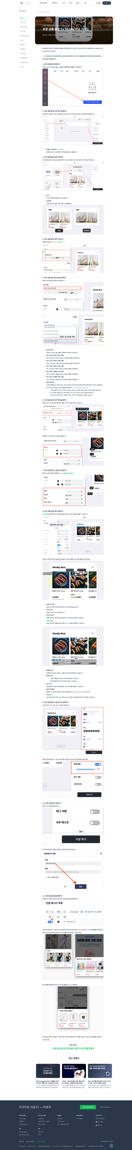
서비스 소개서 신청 (104, 1107)
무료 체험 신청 (107, 3)
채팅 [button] (70, 3)
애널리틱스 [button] (55, 3)
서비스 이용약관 (30, 1141)
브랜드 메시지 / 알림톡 (44, 1121)
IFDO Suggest (23, 1132)
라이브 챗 (40, 1132)
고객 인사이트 (60, 1121)
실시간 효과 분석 (23, 1124)
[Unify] (25, 3)
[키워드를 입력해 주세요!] (74, 12)
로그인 (98, 3)
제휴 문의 (21, 1141)
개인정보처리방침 (40, 1141)
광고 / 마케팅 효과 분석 (63, 1124)
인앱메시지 (21, 1121)
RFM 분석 (59, 1118)
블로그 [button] (78, 3)
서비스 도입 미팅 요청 (88, 1107)
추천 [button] (63, 3)
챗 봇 (39, 1135)
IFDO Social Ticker (24, 1135)
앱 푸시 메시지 (41, 1124)
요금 (85, 3)
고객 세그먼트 (22, 1118)
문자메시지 (41, 1118)
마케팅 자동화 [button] (43, 3)
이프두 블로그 (80, 1118)
